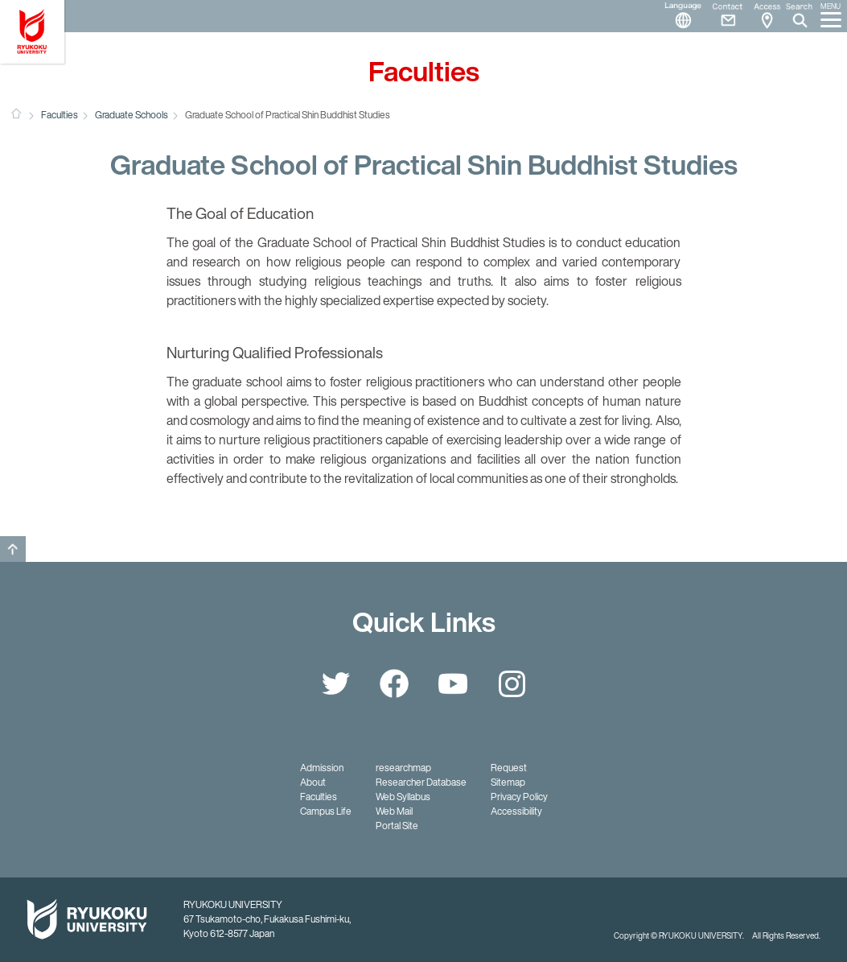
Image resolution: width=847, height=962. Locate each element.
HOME (16, 113)
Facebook (394, 683)
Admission (321, 767)
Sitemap (508, 782)
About (313, 782)
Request (509, 767)
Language (676, 16)
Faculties (59, 115)
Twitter (335, 683)
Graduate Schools (131, 115)
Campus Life (326, 811)
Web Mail (394, 811)
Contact (721, 16)
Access (766, 16)
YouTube (453, 683)
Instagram (511, 683)
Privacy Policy (519, 796)
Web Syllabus (403, 796)
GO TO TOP (13, 549)
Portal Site (397, 825)
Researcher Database (421, 782)
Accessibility (516, 811)
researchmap (403, 767)
